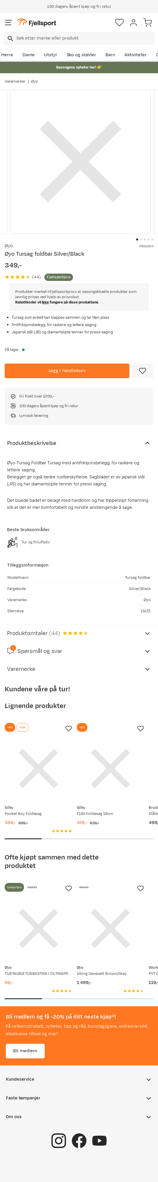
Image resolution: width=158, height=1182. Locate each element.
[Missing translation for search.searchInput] (10, 38)
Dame (28, 55)
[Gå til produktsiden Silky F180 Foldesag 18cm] (110, 768)
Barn (110, 55)
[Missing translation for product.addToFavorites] (142, 371)
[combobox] (79, 38)
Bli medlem (25, 1051)
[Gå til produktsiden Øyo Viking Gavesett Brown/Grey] (110, 928)
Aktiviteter (135, 55)
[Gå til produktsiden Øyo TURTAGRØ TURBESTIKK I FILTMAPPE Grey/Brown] (38, 928)
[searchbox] (85, 38)
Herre (7, 55)
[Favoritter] (119, 22)
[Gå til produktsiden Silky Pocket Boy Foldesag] (38, 768)
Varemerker (15, 81)
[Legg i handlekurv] (67, 371)
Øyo (34, 81)
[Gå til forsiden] (36, 22)
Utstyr (50, 55)
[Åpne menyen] (8, 22)
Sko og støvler (81, 55)
